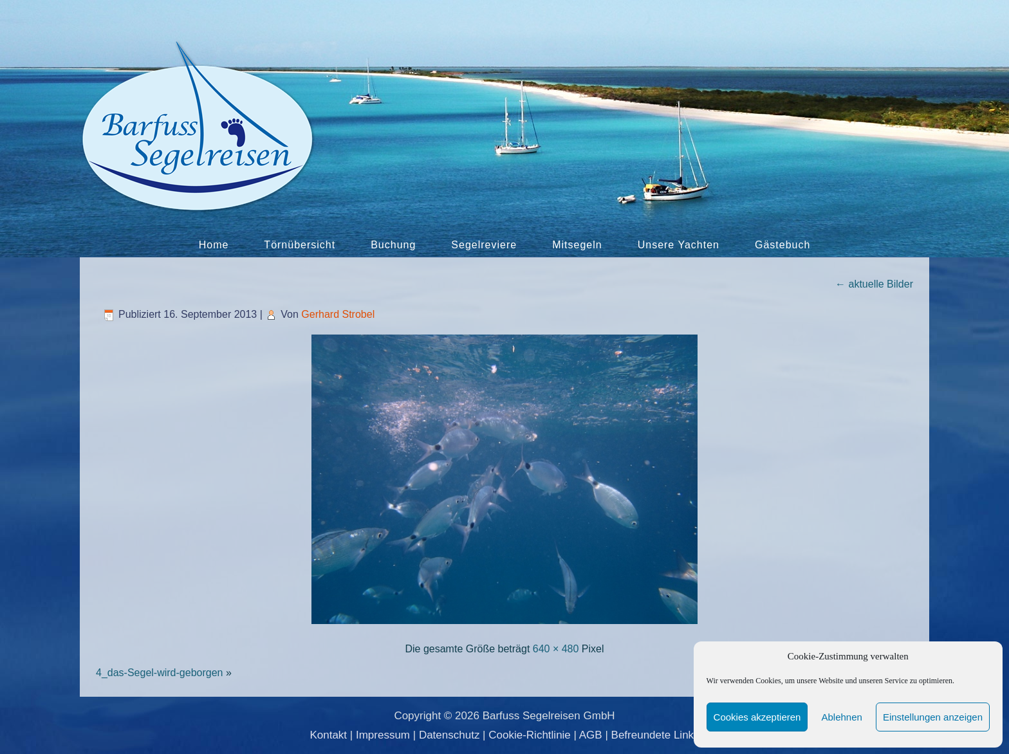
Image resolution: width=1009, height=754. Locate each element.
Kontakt (328, 735)
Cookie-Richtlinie (529, 735)
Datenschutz (449, 735)
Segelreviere (484, 244)
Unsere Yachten (678, 244)
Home (214, 244)
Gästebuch (782, 244)
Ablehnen (841, 717)
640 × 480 (556, 648)
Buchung (393, 244)
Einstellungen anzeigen (933, 717)
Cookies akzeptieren (757, 717)
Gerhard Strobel (338, 314)
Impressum (383, 735)
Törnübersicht (299, 244)
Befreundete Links (655, 735)
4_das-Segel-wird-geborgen (159, 672)
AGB (590, 735)
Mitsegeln (577, 244)
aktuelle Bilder (874, 284)
